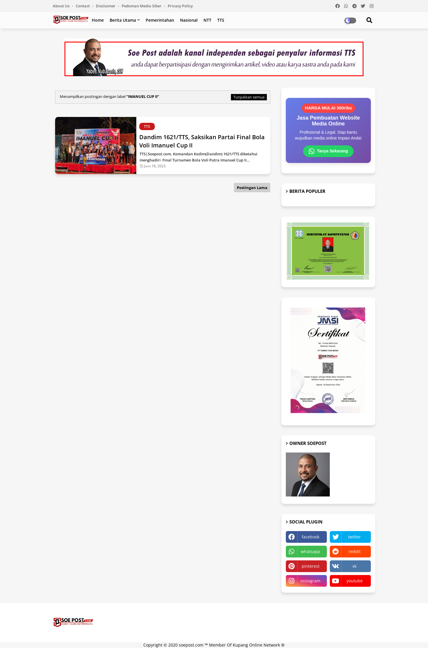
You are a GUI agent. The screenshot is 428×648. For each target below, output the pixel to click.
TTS (220, 20)
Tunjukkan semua (248, 97)
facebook (310, 537)
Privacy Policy (180, 5)
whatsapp (310, 551)
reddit (355, 551)
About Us (61, 5)
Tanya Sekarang (328, 151)
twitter (354, 537)
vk (354, 566)
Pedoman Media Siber (142, 5)
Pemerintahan (160, 20)
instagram (310, 581)
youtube (355, 581)
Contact (83, 5)
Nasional (189, 20)
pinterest (311, 566)
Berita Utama (123, 20)
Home (98, 20)
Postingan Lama (252, 187)
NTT (207, 20)
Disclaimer (106, 5)
